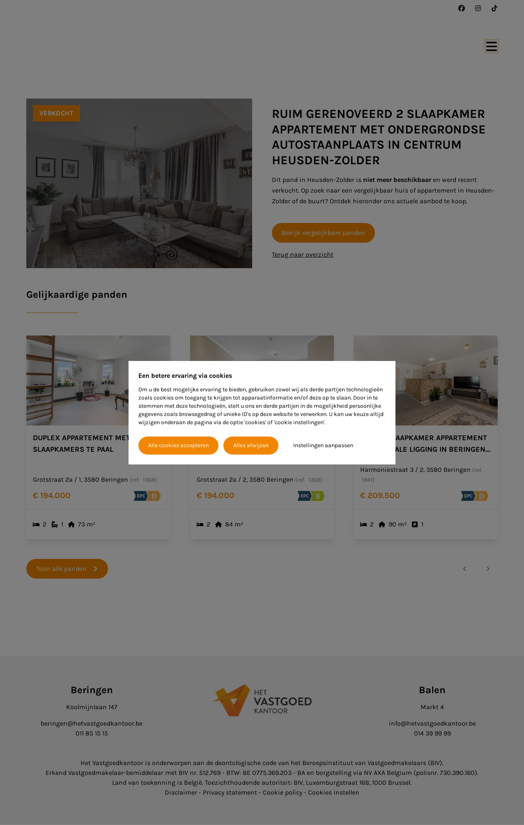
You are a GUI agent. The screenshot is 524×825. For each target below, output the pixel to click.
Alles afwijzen (251, 445)
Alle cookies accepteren (178, 445)
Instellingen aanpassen (323, 445)
